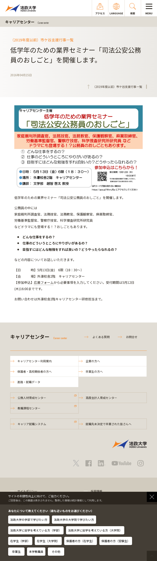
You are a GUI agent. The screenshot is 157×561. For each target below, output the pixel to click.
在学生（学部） (20, 541)
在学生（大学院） (48, 541)
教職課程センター (29, 408)
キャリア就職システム (32, 424)
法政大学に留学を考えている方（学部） (36, 530)
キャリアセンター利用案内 (34, 361)
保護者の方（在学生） (80, 541)
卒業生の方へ (94, 371)
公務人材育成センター (32, 398)
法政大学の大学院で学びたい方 (74, 520)
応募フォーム (44, 282)
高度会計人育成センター (101, 398)
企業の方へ (93, 361)
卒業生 (16, 552)
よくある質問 (101, 337)
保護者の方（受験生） (115, 541)
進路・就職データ (28, 382)
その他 (56, 552)
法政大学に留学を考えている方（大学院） (95, 530)
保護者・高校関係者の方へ (34, 371)
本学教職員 (36, 552)
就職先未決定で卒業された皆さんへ (109, 424)
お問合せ (131, 337)
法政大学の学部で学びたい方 (28, 520)
